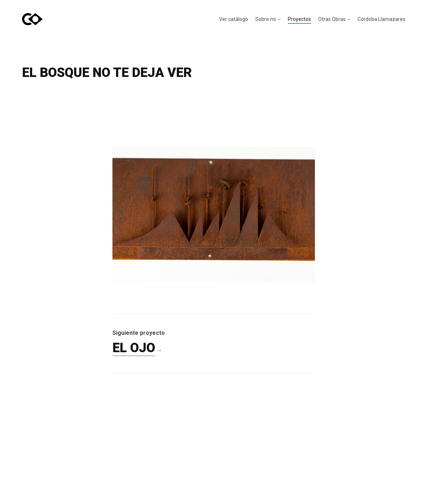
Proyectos (299, 19)
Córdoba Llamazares (381, 19)
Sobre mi (265, 19)
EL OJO (133, 347)
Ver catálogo (233, 19)
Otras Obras (332, 19)
